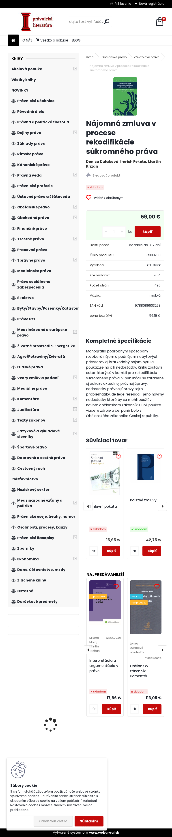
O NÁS (27, 40)
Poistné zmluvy (143, 500)
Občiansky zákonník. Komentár (139, 671)
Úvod (90, 57)
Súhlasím (89, 821)
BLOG (76, 40)
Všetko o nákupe (52, 40)
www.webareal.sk (104, 832)
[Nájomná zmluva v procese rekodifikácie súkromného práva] (125, 96)
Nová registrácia (151, 3)
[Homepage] (13, 40)
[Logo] (38, 22)
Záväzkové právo (146, 57)
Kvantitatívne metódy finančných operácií (54, 670)
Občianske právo (114, 57)
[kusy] (112, 232)
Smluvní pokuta (103, 506)
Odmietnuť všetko (53, 821)
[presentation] (88, 506)
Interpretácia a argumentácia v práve (103, 665)
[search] (106, 21)
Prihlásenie (123, 3)
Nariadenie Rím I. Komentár (50, 706)
